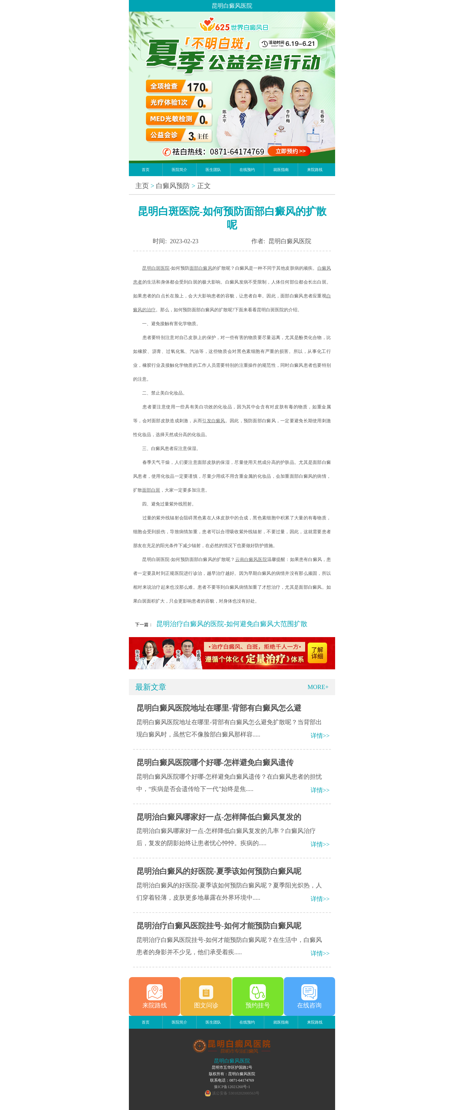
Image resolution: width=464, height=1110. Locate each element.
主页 (142, 186)
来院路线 (315, 169)
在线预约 (247, 169)
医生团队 (213, 169)
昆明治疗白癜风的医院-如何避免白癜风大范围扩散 (231, 624)
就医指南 (281, 169)
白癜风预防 (173, 186)
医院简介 (179, 169)
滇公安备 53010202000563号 (235, 1093)
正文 (204, 186)
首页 (146, 169)
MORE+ (318, 687)
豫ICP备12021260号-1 (232, 1087)
